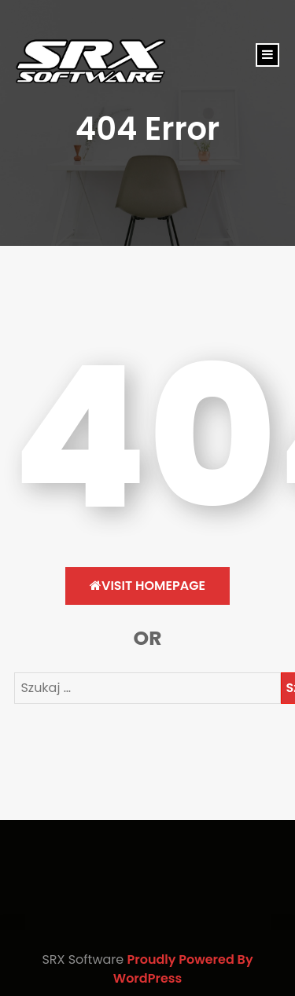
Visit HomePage (147, 586)
